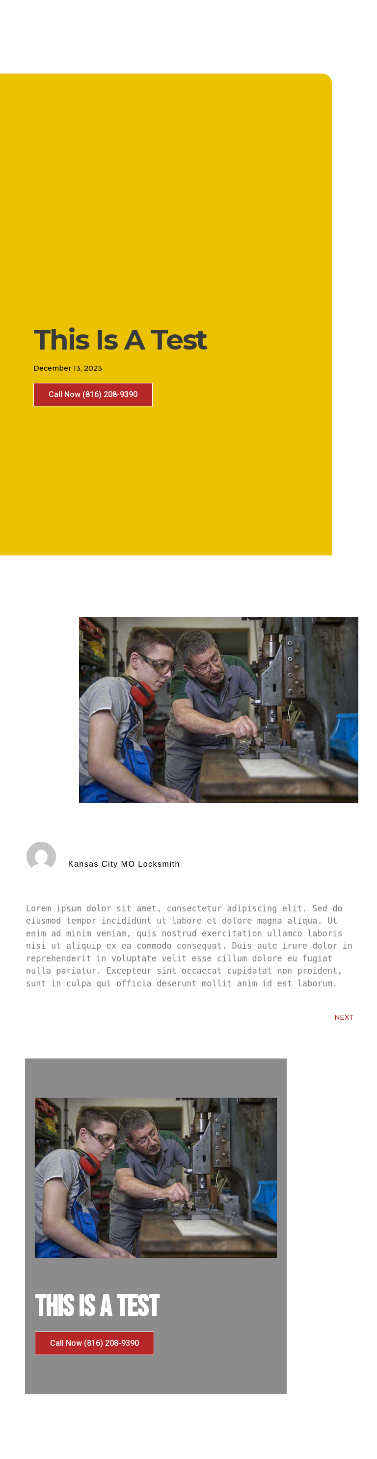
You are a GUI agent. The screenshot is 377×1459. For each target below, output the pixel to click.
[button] (93, 394)
